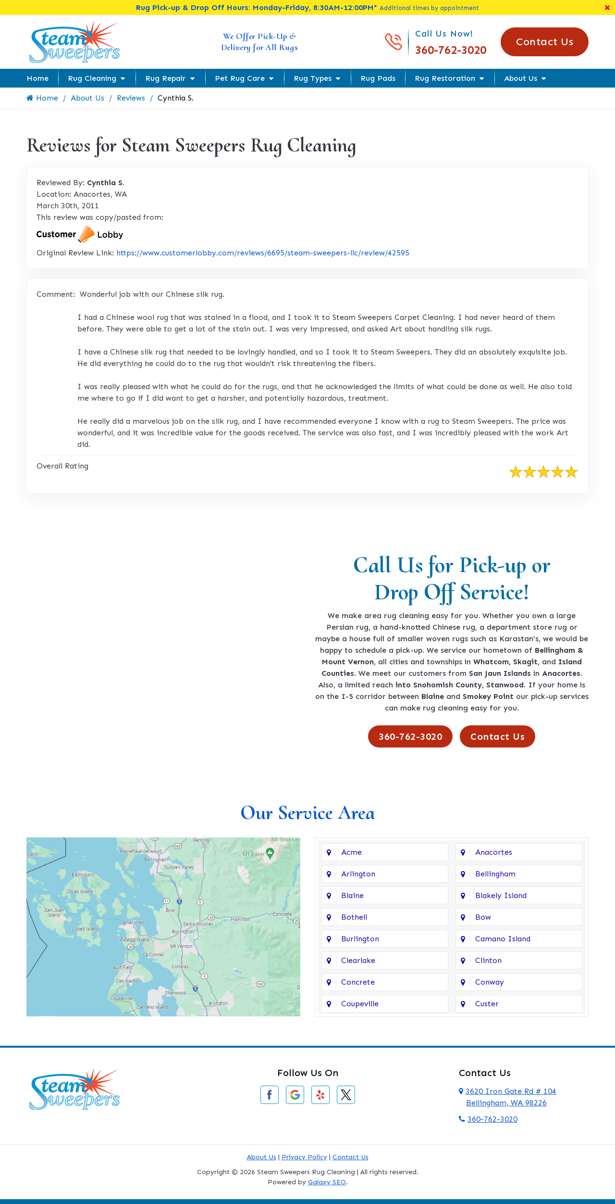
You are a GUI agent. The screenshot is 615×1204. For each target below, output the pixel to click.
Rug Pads (377, 78)
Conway (489, 982)
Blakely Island (501, 895)
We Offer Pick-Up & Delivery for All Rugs (259, 41)
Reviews (131, 97)
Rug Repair (165, 78)
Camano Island (502, 938)
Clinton (488, 960)
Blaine (352, 895)
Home (37, 78)
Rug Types (313, 78)
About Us (520, 78)
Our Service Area (307, 812)
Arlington (358, 873)
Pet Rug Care (240, 78)
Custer (487, 1003)
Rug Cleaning (92, 78)
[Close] (607, 7)
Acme (351, 852)
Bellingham (495, 873)
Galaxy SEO (327, 1182)
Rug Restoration (445, 78)
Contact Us (544, 41)
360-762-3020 (450, 50)
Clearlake (358, 960)
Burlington (360, 938)
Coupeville (360, 1003)
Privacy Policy (304, 1157)
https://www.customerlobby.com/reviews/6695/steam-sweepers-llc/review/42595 (262, 252)
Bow (483, 917)
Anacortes (493, 852)
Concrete (358, 982)
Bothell (354, 917)
